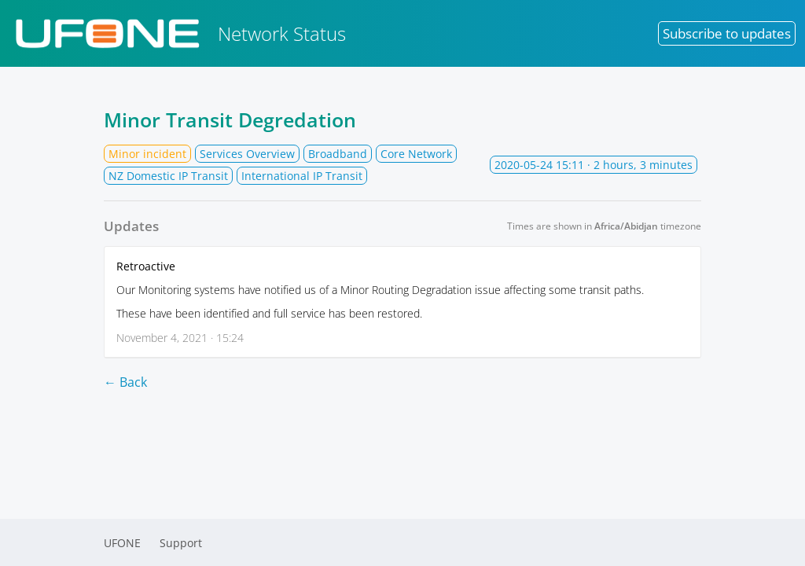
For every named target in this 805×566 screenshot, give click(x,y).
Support (181, 542)
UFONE (122, 542)
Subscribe (727, 33)
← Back (125, 382)
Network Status (177, 33)
